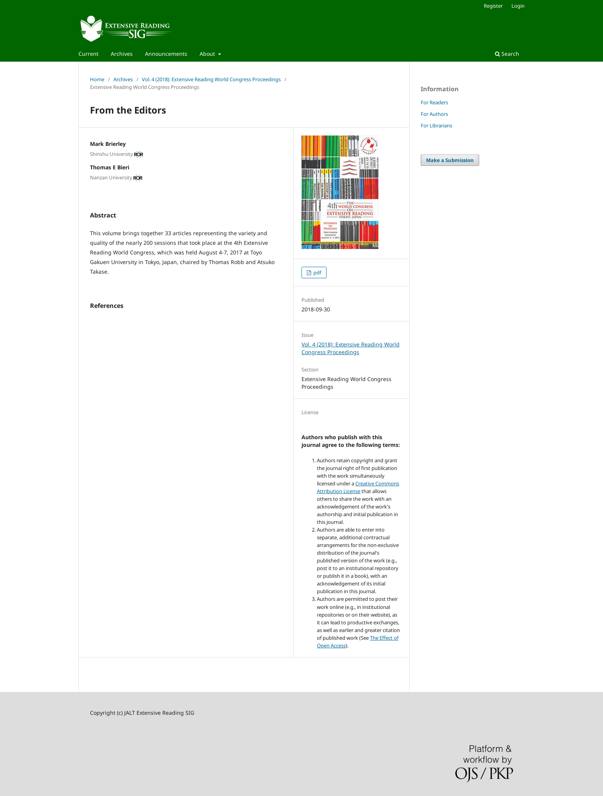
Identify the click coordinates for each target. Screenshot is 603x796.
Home (97, 79)
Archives (122, 53)
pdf (316, 272)
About (208, 53)
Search (507, 53)
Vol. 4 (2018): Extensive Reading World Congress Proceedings (211, 79)
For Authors (434, 113)
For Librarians (436, 125)
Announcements (166, 53)
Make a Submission (450, 160)
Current (88, 53)
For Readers (434, 102)
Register (493, 5)
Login (518, 5)
